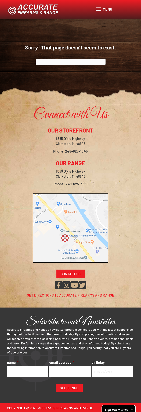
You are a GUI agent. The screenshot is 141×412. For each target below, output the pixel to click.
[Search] (71, 62)
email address (61, 362)
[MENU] (104, 9)
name (13, 362)
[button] (59, 285)
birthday (98, 362)
